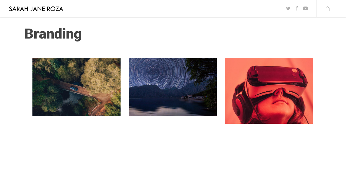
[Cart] (327, 8)
